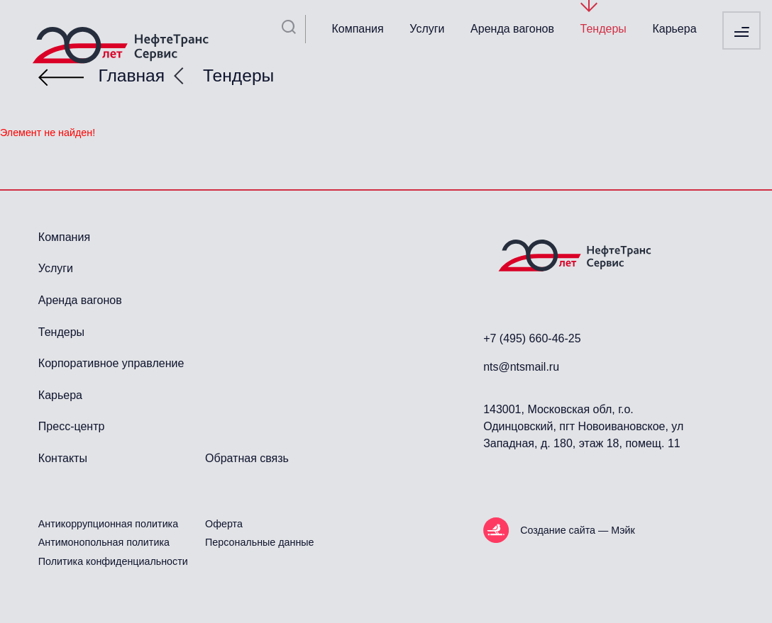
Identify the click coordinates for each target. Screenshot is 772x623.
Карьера (674, 29)
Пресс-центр (71, 426)
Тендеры (603, 29)
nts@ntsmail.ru (521, 367)
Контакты (62, 458)
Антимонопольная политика (104, 542)
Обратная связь (247, 458)
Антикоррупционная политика (108, 523)
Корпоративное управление (111, 363)
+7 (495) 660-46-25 (531, 338)
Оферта (224, 523)
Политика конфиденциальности (113, 561)
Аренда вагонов (512, 29)
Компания (357, 29)
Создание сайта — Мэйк (577, 530)
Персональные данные (259, 542)
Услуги (426, 29)
